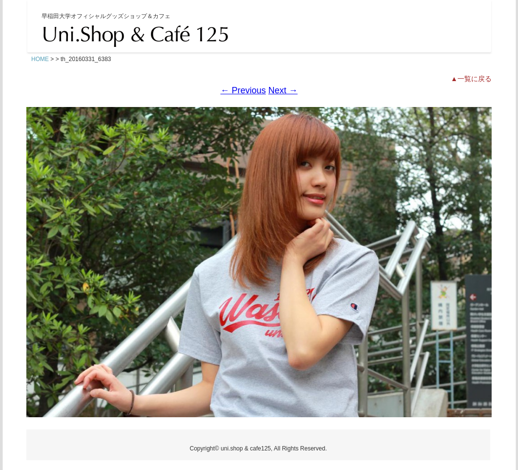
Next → (283, 90)
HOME (40, 59)
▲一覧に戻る (471, 79)
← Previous (243, 90)
